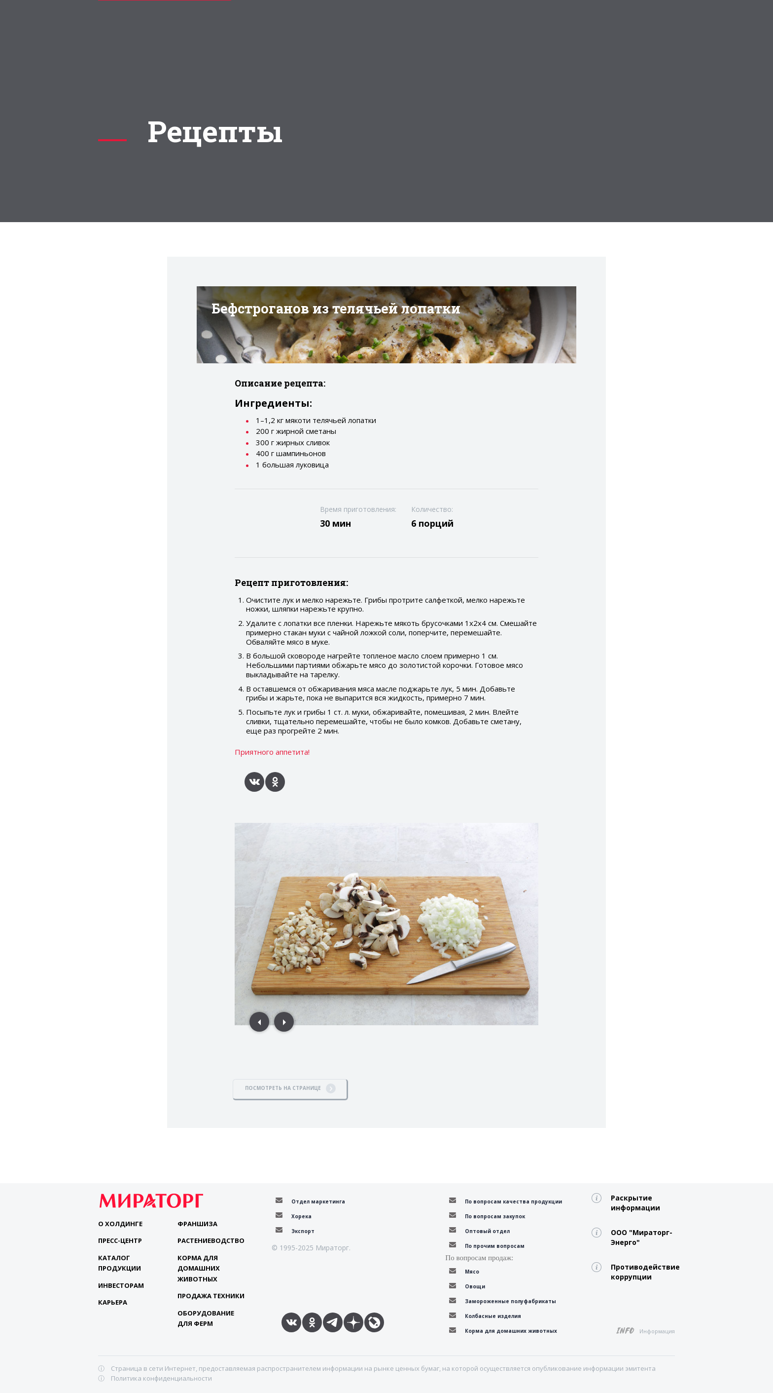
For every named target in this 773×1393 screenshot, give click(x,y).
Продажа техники (211, 1295)
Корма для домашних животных (198, 1268)
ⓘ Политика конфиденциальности (155, 1378)
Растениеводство (211, 1240)
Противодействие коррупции (643, 1271)
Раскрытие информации (635, 1202)
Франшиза (197, 1223)
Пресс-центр (120, 1240)
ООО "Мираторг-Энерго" (641, 1237)
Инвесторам (121, 1285)
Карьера (112, 1302)
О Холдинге (120, 1223)
